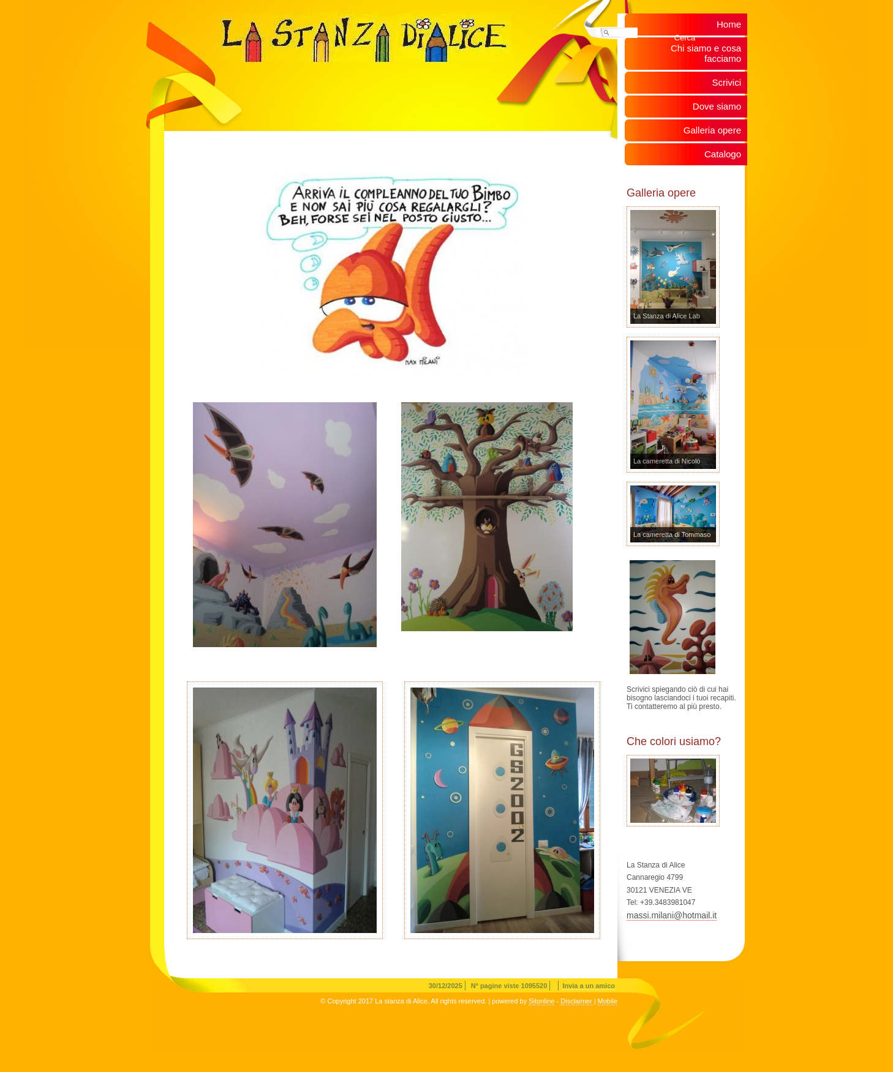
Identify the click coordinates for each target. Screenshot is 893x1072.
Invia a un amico (588, 985)
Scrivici (727, 82)
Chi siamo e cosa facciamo (706, 53)
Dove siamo (717, 106)
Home (729, 24)
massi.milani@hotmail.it (672, 915)
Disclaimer (576, 1001)
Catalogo (722, 154)
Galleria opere (712, 130)
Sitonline (541, 1001)
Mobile (607, 1001)
